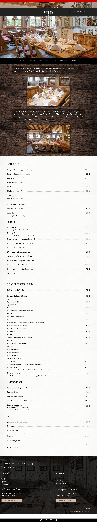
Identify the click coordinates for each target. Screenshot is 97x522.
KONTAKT (73, 61)
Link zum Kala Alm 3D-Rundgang (17, 464)
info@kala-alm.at (61, 479)
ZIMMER (40, 61)
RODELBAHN (63, 61)
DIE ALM (23, 61)
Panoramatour (7, 468)
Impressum (87, 509)
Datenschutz (87, 507)
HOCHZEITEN (51, 61)
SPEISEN (32, 61)
